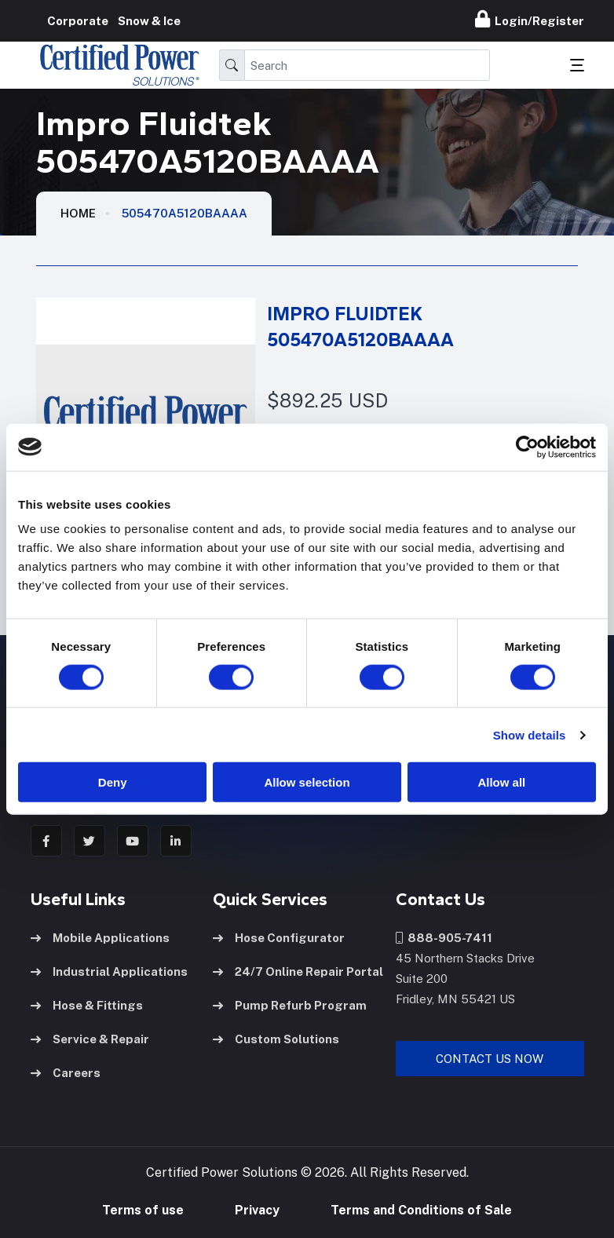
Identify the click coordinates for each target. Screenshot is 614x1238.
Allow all (501, 782)
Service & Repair (90, 1039)
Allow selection (306, 782)
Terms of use (143, 1210)
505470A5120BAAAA (184, 213)
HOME (78, 213)
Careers (66, 1072)
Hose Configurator (279, 937)
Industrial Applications (109, 971)
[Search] (367, 65)
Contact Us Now (489, 1058)
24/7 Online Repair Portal (298, 971)
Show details (529, 734)
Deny (112, 782)
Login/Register (529, 18)
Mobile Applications (100, 937)
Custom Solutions (276, 1039)
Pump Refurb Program (290, 1005)
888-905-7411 (444, 937)
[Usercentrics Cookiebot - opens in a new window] (527, 446)
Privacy (257, 1210)
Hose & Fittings (87, 1005)
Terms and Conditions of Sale (421, 1210)
